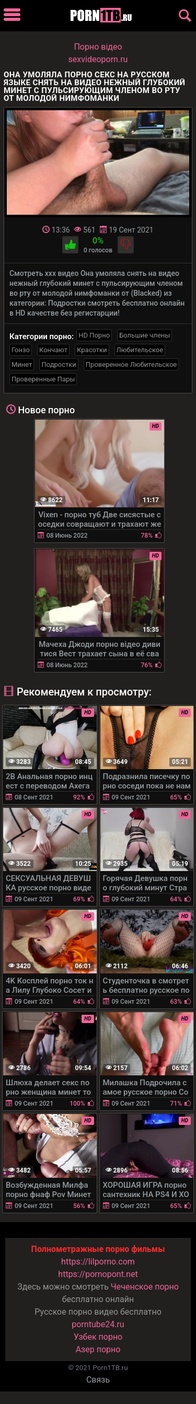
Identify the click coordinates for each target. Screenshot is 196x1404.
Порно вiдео (98, 47)
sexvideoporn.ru (98, 59)
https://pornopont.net (97, 1274)
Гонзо (20, 350)
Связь (98, 1380)
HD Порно (94, 335)
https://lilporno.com (98, 1262)
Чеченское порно (145, 1287)
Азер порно (98, 1349)
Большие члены (144, 335)
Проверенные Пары (43, 379)
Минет (21, 364)
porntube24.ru (98, 1324)
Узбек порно (98, 1337)
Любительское (140, 350)
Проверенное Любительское (131, 364)
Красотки (92, 350)
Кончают (53, 350)
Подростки (58, 364)
